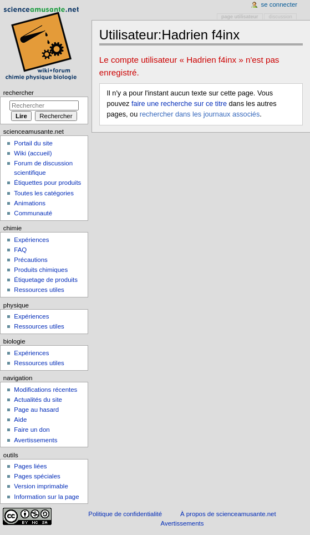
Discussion (280, 16)
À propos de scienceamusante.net (228, 514)
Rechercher (18, 92)
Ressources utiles (39, 289)
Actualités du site (38, 399)
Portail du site (33, 143)
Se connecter (279, 4)
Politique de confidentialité (125, 514)
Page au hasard (36, 409)
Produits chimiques (41, 269)
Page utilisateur (239, 16)
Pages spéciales (37, 476)
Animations (29, 203)
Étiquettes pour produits (47, 182)
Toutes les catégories (44, 193)
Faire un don (31, 429)
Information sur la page (46, 496)
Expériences (31, 239)
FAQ (20, 249)
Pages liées (30, 466)
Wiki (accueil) (33, 153)
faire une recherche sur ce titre (179, 104)
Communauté (33, 213)
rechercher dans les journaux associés (200, 114)
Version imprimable (41, 486)
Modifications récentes (45, 389)
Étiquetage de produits (46, 279)
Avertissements (35, 440)
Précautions (30, 259)
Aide (20, 419)
